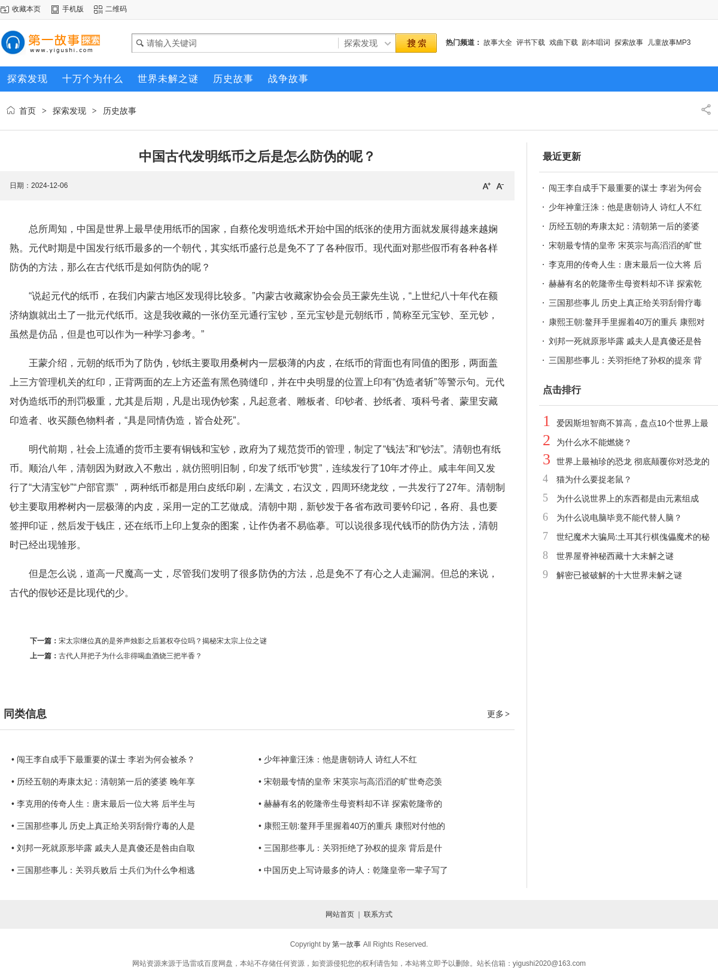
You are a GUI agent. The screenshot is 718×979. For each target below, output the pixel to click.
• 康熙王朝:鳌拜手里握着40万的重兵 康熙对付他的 (351, 826)
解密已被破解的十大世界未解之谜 (619, 575)
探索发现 (69, 110)
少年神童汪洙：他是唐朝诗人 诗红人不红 (625, 207)
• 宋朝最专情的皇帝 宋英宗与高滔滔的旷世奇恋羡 (350, 781)
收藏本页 (26, 9)
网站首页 (339, 914)
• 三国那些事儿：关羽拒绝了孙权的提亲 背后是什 (350, 848)
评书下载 (530, 42)
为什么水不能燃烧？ (594, 442)
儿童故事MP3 (669, 42)
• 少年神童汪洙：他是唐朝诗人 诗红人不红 (337, 759)
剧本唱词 (596, 42)
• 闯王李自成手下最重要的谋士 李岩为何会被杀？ (103, 759)
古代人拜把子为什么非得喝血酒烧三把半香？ (130, 656)
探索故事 (628, 42)
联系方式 (378, 914)
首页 (27, 110)
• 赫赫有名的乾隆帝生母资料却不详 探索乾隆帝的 (350, 803)
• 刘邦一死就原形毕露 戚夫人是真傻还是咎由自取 (103, 848)
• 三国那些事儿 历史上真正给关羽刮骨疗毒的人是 (103, 826)
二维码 (116, 9)
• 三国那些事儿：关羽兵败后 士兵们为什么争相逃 (103, 870)
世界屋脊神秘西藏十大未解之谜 (615, 556)
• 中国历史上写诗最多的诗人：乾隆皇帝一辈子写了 (353, 870)
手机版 (73, 9)
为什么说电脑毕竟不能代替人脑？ (619, 517)
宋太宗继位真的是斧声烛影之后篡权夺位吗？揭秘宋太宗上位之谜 (163, 641)
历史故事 (119, 110)
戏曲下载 (563, 42)
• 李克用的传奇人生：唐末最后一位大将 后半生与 (103, 803)
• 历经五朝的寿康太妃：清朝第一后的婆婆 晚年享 (103, 781)
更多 (499, 714)
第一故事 (346, 944)
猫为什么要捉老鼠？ (594, 479)
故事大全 (497, 42)
